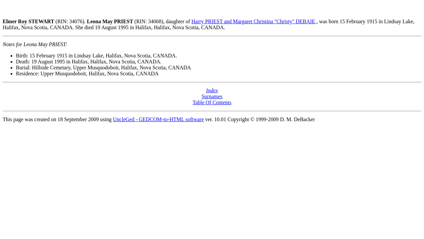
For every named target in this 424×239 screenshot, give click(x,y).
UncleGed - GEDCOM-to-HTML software (158, 119)
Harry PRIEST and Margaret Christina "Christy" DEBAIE (253, 21)
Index (212, 90)
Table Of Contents (211, 102)
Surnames (211, 96)
